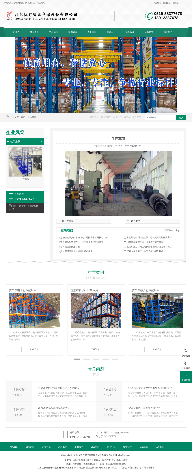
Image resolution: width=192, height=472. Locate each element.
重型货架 (94, 117)
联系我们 (176, 3)
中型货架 (117, 117)
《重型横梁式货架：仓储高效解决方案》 (146, 242)
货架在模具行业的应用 (146, 290)
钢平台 (127, 117)
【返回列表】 (169, 230)
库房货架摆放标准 (71, 247)
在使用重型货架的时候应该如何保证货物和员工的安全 (151, 247)
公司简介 (15, 32)
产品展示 (157, 3)
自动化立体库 (114, 468)
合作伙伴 (130, 32)
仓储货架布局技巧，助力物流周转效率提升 (83, 242)
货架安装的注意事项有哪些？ (144, 407)
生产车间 (69, 221)
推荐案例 (96, 272)
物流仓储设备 (101, 468)
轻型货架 (25, 179)
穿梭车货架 (106, 117)
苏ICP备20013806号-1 (83, 460)
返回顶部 (186, 377)
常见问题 (96, 369)
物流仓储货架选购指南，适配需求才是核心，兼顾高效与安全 (87, 237)
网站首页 (14, 447)
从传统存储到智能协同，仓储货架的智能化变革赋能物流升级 (151, 237)
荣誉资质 (34, 32)
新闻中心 (111, 32)
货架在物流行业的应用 (84, 290)
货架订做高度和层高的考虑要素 (78, 251)
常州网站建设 (148, 468)
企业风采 (92, 32)
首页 (23, 117)
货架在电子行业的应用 (23, 290)
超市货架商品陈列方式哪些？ (54, 407)
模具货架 (136, 117)
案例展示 (166, 3)
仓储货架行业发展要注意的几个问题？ (59, 387)
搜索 (181, 117)
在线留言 (149, 32)
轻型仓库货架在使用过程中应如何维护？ (150, 387)
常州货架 (81, 468)
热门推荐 (15, 141)
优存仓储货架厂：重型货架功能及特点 (145, 251)
